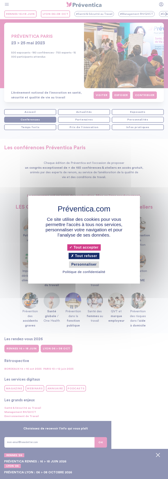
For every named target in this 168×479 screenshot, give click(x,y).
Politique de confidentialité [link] (84, 272)
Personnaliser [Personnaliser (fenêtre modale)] (84, 264)
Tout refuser (84, 256)
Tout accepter (83, 247)
